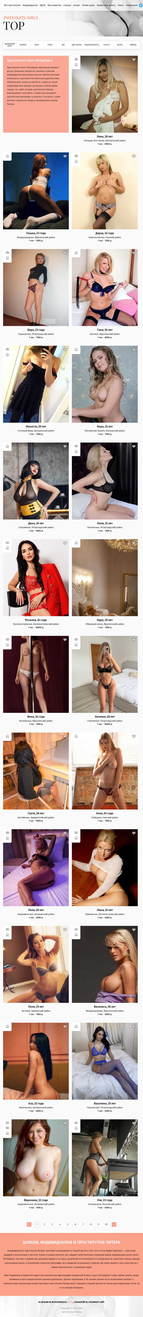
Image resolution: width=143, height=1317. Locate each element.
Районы (133, 45)
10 (106, 1224)
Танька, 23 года (36, 233)
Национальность (91, 45)
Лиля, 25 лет (105, 523)
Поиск (121, 5)
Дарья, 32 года (104, 233)
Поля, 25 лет (36, 1006)
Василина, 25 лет (105, 1103)
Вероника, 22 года (36, 1200)
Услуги (106, 45)
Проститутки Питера (71, 1312)
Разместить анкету (106, 5)
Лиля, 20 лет (36, 910)
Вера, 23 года (36, 330)
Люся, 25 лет (105, 910)
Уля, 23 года (104, 1200)
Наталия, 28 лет (105, 716)
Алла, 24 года (104, 813)
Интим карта (88, 5)
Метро (119, 45)
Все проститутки (12, 5)
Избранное (131, 5)
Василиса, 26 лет (105, 1006)
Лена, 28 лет (105, 136)
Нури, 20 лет (105, 620)
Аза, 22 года (36, 1103)
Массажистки (54, 5)
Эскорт (76, 5)
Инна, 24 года (36, 716)
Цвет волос (77, 45)
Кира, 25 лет (105, 426)
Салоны (67, 5)
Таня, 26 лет (104, 330)
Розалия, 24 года (36, 620)
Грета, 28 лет (36, 813)
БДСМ (42, 5)
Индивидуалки (30, 5)
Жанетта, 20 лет (36, 426)
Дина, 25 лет (36, 523)
